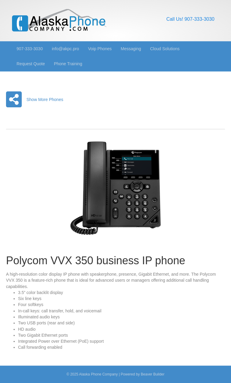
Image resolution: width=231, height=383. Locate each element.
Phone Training (68, 63)
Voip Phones (100, 48)
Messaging (131, 48)
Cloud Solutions (165, 48)
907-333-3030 (30, 48)
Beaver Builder (153, 374)
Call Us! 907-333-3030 (190, 19)
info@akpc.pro (65, 48)
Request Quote (31, 63)
